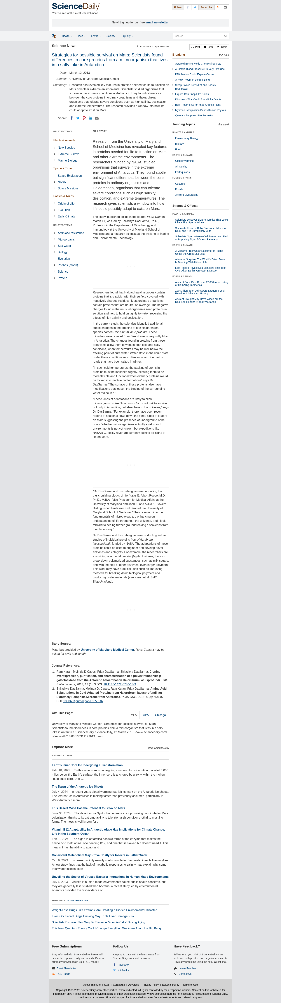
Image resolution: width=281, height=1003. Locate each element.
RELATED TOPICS (63, 131)
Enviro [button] (96, 35)
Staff (106, 984)
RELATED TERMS (62, 225)
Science (63, 271)
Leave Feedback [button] (188, 968)
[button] (195, 47)
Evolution (64, 210)
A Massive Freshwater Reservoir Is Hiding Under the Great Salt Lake (199, 252)
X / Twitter (123, 970)
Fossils (179, 189)
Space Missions (68, 188)
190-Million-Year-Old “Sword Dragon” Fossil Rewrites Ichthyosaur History (200, 292)
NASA (62, 182)
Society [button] (112, 35)
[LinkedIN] (90, 118)
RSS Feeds (63, 973)
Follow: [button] (178, 7)
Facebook (123, 964)
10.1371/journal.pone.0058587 (83, 701)
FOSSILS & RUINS (182, 178)
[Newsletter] (225, 7)
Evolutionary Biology (187, 138)
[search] (225, 36)
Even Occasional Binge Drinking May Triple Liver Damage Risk (93, 916)
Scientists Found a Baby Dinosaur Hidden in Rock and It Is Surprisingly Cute (200, 229)
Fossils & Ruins (63, 196)
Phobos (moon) (68, 265)
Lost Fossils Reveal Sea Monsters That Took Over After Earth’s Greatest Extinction (200, 269)
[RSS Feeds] (218, 7)
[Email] (97, 118)
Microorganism (67, 239)
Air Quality (181, 166)
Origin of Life (66, 203)
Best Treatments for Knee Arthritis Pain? (198, 104)
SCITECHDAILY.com (77, 900)
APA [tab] (146, 715)
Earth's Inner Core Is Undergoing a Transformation (87, 765)
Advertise (133, 984)
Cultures (180, 183)
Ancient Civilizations (186, 194)
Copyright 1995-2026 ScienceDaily (76, 990)
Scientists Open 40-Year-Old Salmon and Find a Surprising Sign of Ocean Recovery (201, 238)
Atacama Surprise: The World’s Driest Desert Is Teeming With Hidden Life (201, 261)
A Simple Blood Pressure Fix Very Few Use (200, 69)
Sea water (64, 245)
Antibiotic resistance (71, 233)
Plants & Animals (64, 140)
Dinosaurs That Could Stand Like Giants (198, 99)
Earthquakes (182, 172)
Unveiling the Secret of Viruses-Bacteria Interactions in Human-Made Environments (110, 876)
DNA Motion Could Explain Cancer (195, 74)
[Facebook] (71, 118)
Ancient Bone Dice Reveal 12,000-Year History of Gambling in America (202, 283)
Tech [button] (81, 35)
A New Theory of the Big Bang (192, 79)
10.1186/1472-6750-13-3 (120, 684)
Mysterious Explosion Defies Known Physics (200, 110)
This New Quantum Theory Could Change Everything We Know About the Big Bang (106, 928)
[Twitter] (78, 118)
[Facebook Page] (187, 7)
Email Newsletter (66, 968)
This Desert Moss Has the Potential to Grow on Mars (88, 808)
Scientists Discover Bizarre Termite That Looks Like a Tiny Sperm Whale (201, 221)
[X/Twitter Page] (195, 7)
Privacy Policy (151, 984)
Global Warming (184, 160)
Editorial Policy (170, 984)
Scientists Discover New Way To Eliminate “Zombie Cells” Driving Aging (98, 922)
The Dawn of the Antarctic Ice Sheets (78, 786)
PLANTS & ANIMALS (183, 132)
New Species (66, 147)
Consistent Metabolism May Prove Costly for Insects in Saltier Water (100, 855)
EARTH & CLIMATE (182, 155)
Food (178, 149)
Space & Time (62, 168)
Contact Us (185, 973)
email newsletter (157, 22)
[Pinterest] (84, 118)
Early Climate (66, 216)
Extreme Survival (69, 154)
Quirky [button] (128, 35)
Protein (62, 278)
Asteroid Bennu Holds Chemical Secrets (198, 63)
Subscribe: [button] (206, 7)
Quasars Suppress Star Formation (194, 115)
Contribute (119, 984)
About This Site (92, 984)
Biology (62, 252)
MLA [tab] (134, 715)
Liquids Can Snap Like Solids (192, 94)
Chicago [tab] (160, 715)
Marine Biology (67, 160)
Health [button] (67, 35)
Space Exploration (70, 175)
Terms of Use (190, 984)
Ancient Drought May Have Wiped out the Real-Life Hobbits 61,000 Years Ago (199, 300)
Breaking (178, 54)
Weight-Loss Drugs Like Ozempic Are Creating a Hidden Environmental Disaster (104, 910)
